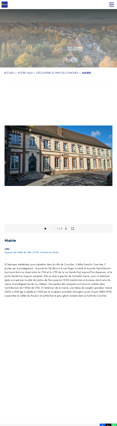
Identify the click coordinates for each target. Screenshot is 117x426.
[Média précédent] (53, 229)
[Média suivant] (66, 229)
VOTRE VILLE (25, 73)
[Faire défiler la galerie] (45, 229)
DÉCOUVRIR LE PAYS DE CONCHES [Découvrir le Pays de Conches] (57, 73)
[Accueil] (5, 5)
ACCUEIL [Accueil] (9, 73)
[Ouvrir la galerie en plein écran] (72, 228)
